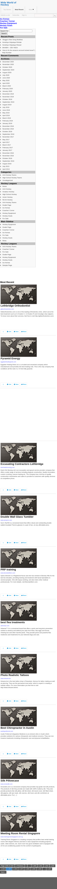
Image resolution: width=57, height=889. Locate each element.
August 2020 (6, 72)
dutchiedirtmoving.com (8, 467)
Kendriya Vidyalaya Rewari (11, 45)
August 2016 (6, 164)
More (31, 9)
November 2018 (8, 129)
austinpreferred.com (7, 731)
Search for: (4, 31)
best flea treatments (13, 622)
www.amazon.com (6, 520)
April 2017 (6, 142)
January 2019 (7, 123)
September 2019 (8, 102)
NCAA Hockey (7, 200)
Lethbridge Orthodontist (15, 305)
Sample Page (7, 265)
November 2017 (8, 137)
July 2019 (5, 107)
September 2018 (8, 134)
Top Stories (7, 9)
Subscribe (15, 15)
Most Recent (19, 9)
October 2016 (7, 158)
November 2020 (8, 64)
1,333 (52, 866)
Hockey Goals (6, 26)
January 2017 (7, 150)
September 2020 (8, 70)
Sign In (24, 15)
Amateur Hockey (8, 192)
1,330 (34, 866)
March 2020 (6, 86)
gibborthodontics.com (7, 309)
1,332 (46, 866)
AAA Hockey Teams (9, 175)
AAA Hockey (6, 189)
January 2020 (7, 91)
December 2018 (8, 126)
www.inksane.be (6, 678)
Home (4, 186)
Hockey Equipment (8, 23)
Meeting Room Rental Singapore (20, 833)
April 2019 (6, 115)
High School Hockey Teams (12, 178)
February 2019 (7, 121)
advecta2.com (5, 626)
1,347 (49, 869)
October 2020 (7, 67)
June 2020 (6, 78)
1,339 (33, 869)
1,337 (21, 869)
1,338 (27, 869)
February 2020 (7, 88)
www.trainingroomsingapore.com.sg (12, 837)
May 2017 (5, 139)
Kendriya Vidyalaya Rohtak (11, 42)
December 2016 (8, 153)
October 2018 (7, 131)
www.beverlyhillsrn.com (8, 573)
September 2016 (8, 161)
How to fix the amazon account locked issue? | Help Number (18, 51)
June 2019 (6, 110)
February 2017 (7, 147)
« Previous (19, 866)
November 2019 (8, 97)
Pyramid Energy (10, 358)
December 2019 (8, 94)
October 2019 (7, 99)
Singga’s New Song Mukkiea (12, 40)
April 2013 (6, 169)
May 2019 (5, 113)
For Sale (3, 28)
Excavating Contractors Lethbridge (22, 464)
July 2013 (5, 166)
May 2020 (5, 80)
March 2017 (6, 145)
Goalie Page (6, 205)
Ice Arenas (4, 19)
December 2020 (8, 62)
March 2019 (6, 118)
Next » (3, 872)
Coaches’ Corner (7, 21)
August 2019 (6, 105)
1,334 (3, 869)
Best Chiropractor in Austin (17, 727)
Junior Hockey (7, 197)
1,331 (40, 866)
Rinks (4, 241)
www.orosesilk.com (6, 784)
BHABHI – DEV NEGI (10, 47)
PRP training (8, 569)
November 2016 (8, 156)
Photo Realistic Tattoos (15, 675)
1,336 (15, 869)
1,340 (39, 869)
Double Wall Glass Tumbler (17, 516)
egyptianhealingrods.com (8, 362)
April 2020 (6, 83)
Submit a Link (5, 15)
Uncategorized (7, 180)
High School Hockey (9, 194)
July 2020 (5, 75)
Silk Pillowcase (10, 780)
